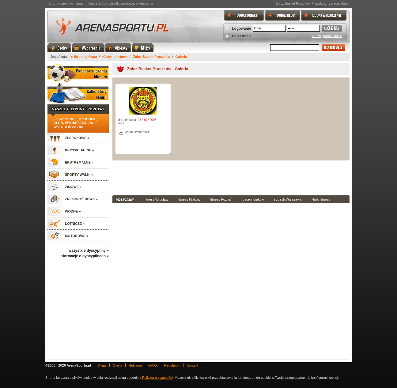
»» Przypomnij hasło (327, 36)
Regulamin (172, 365)
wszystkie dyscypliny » (89, 250)
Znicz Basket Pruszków (151, 56)
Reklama (135, 365)
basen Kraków (253, 199)
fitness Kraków (189, 199)
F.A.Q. (153, 365)
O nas (101, 365)
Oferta (117, 365)
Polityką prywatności (157, 377)
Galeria (181, 56)
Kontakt (192, 365)
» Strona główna (84, 56)
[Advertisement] (230, 177)
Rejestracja (241, 36)
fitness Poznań (221, 199)
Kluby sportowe (115, 56)
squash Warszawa (287, 199)
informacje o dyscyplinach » (84, 256)
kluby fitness (321, 199)
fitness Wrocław (156, 199)
